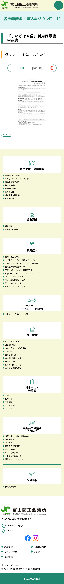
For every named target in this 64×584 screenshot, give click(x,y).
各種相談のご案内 (12, 175)
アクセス (8, 409)
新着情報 (8, 546)
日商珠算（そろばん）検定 (16, 348)
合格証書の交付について (15, 355)
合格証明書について (13, 358)
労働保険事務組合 (12, 182)
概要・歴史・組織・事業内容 (17, 436)
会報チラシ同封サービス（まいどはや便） (22, 263)
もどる (8, 134)
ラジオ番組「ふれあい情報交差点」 (19, 270)
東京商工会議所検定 (13, 368)
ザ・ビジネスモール (13, 283)
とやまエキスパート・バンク (17, 179)
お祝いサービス (11, 449)
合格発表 (8, 351)
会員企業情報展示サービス (16, 267)
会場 (7, 395)
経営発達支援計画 (12, 195)
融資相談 (8, 226)
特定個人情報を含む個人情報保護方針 (22, 568)
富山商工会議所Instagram (35, 538)
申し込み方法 (10, 405)
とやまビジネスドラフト (15, 286)
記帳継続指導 (10, 188)
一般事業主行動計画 (13, 456)
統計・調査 (9, 198)
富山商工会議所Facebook (28, 538)
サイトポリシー (11, 565)
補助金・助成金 (11, 229)
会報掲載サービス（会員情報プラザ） (20, 260)
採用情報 (8, 556)
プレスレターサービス (14, 276)
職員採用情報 (10, 487)
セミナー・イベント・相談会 (17, 314)
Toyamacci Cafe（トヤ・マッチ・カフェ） (22, 273)
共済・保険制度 (11, 185)
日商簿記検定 (10, 345)
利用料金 (8, 399)
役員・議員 (9, 439)
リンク (37, 551)
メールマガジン (11, 453)
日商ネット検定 (11, 361)
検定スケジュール (12, 341)
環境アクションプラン (14, 459)
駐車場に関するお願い (14, 365)
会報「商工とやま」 (13, 257)
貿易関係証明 (10, 192)
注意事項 (8, 402)
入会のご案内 (40, 546)
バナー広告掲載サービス (15, 280)
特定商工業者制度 (12, 446)
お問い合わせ (10, 551)
